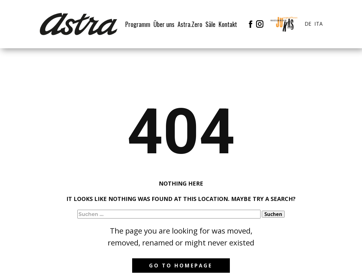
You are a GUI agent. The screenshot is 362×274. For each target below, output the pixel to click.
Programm (137, 24)
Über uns (163, 24)
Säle (210, 24)
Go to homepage (180, 265)
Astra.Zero (190, 24)
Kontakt (228, 24)
